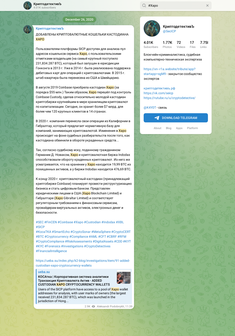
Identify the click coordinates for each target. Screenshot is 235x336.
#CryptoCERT (121, 232)
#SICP (40, 227)
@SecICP (169, 31)
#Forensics (52, 246)
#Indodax (108, 222)
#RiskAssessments (78, 241)
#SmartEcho (61, 232)
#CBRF (112, 236)
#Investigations (72, 246)
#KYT (127, 241)
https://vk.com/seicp (158, 93)
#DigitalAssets (103, 241)
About (157, 128)
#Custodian (92, 222)
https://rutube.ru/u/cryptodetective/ (170, 98)
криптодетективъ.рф (159, 88)
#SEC (40, 222)
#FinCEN (50, 222)
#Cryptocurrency (57, 236)
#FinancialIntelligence (51, 251)
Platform (192, 128)
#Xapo (78, 222)
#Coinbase (65, 222)
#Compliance (78, 236)
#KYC (40, 246)
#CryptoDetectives (97, 246)
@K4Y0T (150, 107)
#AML (93, 236)
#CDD (118, 241)
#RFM (122, 236)
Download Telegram (175, 118)
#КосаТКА (43, 232)
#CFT (102, 236)
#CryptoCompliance (50, 241)
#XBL (120, 222)
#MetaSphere (101, 232)
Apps (179, 128)
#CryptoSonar (80, 232)
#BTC (40, 236)
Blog (168, 128)
